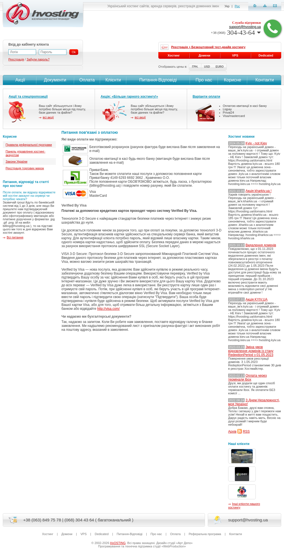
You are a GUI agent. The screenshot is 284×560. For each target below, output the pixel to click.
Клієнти (113, 80)
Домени (204, 55)
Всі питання (15, 237)
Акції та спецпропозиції (28, 97)
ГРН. (195, 66)
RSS (246, 432)
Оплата (87, 80)
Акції (19, 80)
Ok (74, 52)
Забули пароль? (38, 59)
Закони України (16, 161)
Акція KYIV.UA (256, 299)
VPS (235, 55)
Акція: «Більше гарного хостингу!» (129, 97)
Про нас (203, 80)
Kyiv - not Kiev (256, 143)
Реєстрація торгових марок (25, 168)
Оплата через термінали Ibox (247, 377)
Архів (232, 432)
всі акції (48, 117)
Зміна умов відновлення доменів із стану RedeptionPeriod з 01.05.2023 (250, 351)
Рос (237, 6)
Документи (55, 80)
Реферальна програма (205, 534)
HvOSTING (118, 543)
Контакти (264, 80)
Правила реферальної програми (29, 144)
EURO (220, 66)
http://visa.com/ (108, 309)
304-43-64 (236, 32)
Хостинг (174, 55)
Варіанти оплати (206, 97)
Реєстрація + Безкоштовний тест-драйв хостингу (208, 47)
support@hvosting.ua (245, 27)
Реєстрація (16, 59)
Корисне (232, 80)
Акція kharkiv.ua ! (258, 191)
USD (207, 66)
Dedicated (266, 55)
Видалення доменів (260, 245)
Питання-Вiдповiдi (158, 80)
